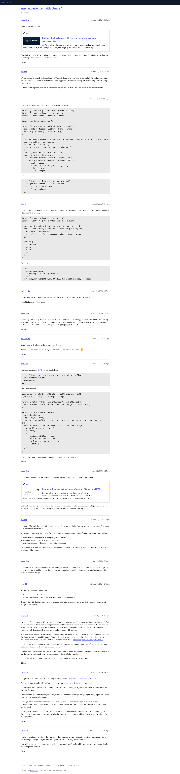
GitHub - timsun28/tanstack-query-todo (81, 679)
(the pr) (104, 737)
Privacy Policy (73, 765)
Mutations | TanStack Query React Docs (88, 640)
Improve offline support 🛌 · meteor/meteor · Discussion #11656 (71, 489)
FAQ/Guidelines (44, 765)
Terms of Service (59, 765)
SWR (40, 370)
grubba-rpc (48, 297)
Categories (32, 765)
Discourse (34, 771)
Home (23, 765)
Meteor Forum (6, 2)
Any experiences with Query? (41, 8)
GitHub (29, 33)
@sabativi (29, 213)
